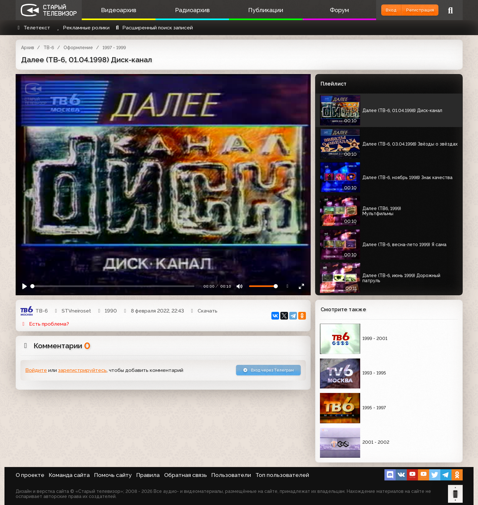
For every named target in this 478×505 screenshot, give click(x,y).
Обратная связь (185, 475)
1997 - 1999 (114, 47)
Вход (374, 10)
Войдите (36, 372)
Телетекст (33, 28)
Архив (27, 47)
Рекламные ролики (82, 28)
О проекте (30, 475)
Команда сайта (69, 475)
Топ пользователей (282, 475)
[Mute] (239, 286)
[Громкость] (263, 286)
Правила (148, 475)
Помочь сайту (113, 475)
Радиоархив (183, 10)
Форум (319, 10)
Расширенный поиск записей (153, 28)
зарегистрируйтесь (82, 372)
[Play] (25, 286)
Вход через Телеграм (260, 371)
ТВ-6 (48, 47)
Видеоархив (115, 10)
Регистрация (413, 10)
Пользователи (231, 475)
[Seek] (112, 286)
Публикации (251, 10)
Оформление (78, 47)
